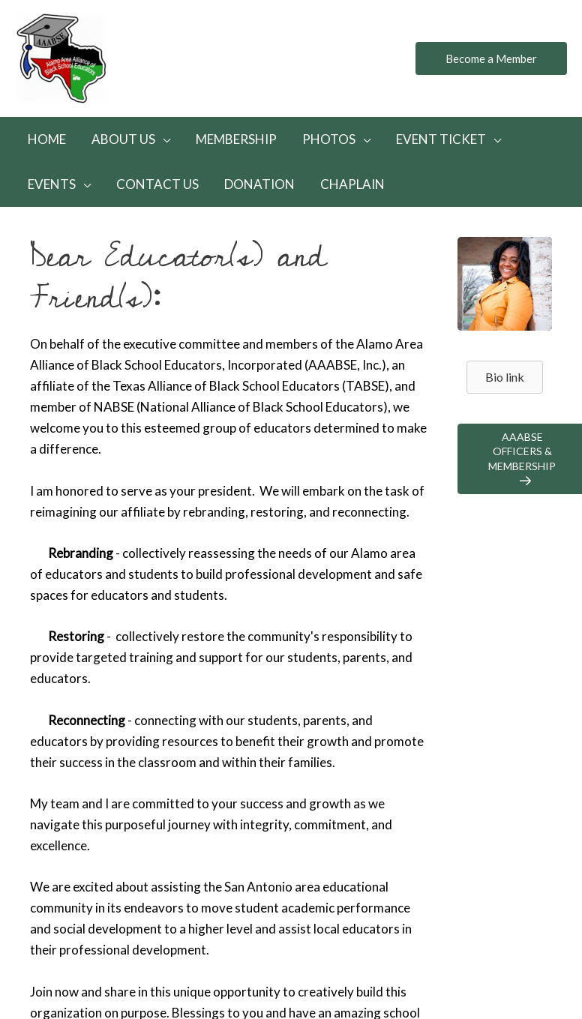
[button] (491, 59)
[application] (162, 139)
